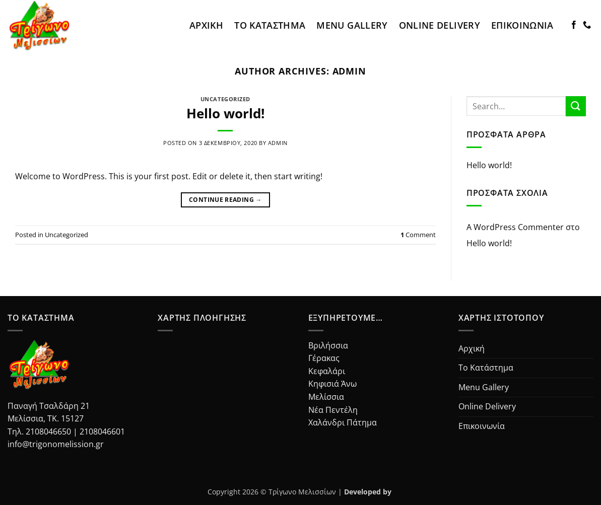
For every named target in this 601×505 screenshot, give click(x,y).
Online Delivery (439, 25)
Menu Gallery (351, 25)
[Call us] (587, 25)
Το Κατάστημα (269, 25)
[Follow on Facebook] (574, 25)
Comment (418, 234)
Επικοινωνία (522, 25)
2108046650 (48, 431)
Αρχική (206, 25)
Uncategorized (225, 99)
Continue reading (225, 199)
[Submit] (576, 106)
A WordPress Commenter (515, 227)
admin (349, 70)
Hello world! (225, 113)
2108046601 (102, 431)
